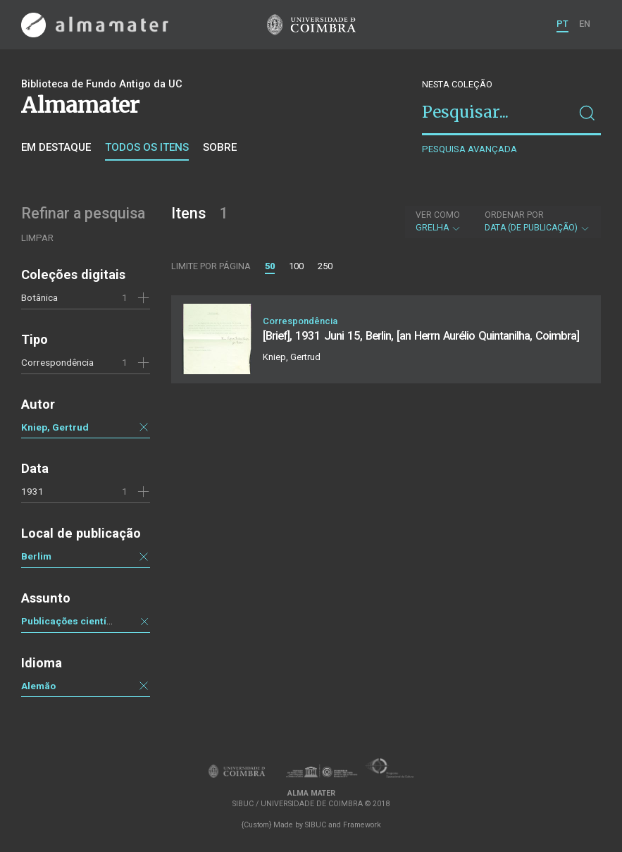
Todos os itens (147, 147)
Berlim (36, 556)
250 (325, 266)
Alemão (38, 685)
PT (562, 23)
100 (296, 266)
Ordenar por (514, 215)
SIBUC (315, 824)
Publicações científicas (75, 620)
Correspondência (57, 362)
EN (584, 23)
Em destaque (56, 147)
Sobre (220, 147)
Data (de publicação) (537, 221)
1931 (32, 491)
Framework (362, 824)
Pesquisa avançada (469, 149)
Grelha (438, 221)
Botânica (39, 297)
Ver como (438, 215)
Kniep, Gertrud (55, 427)
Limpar (37, 238)
